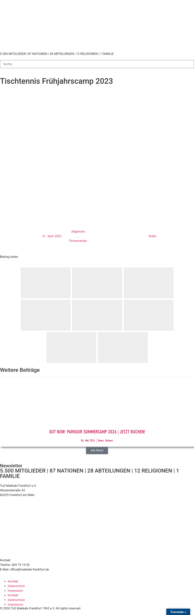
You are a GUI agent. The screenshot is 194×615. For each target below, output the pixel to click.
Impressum (15, 590)
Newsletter (11, 465)
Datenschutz (16, 586)
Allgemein (78, 231)
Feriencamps (78, 241)
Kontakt (13, 581)
